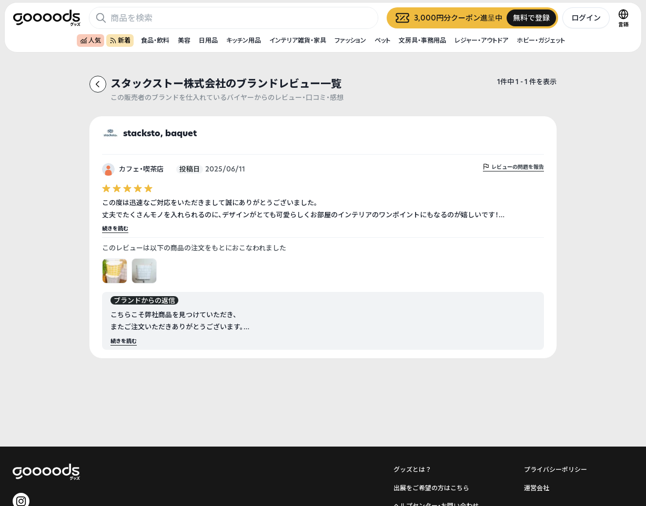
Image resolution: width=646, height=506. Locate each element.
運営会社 (536, 487)
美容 (184, 40)
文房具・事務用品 (422, 40)
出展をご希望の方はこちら (431, 487)
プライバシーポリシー (555, 469)
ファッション (350, 40)
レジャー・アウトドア (481, 40)
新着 (119, 40)
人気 (90, 40)
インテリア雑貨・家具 (297, 40)
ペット (382, 40)
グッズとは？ (412, 469)
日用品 (208, 40)
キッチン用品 (243, 40)
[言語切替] (623, 17)
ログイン (586, 18)
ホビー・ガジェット (541, 40)
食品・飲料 (155, 40)
